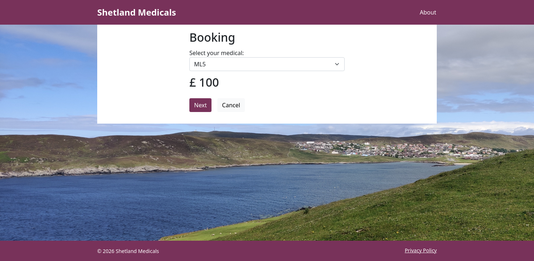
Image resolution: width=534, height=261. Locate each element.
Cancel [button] (231, 105)
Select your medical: (216, 53)
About (428, 12)
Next (200, 105)
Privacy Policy (421, 250)
